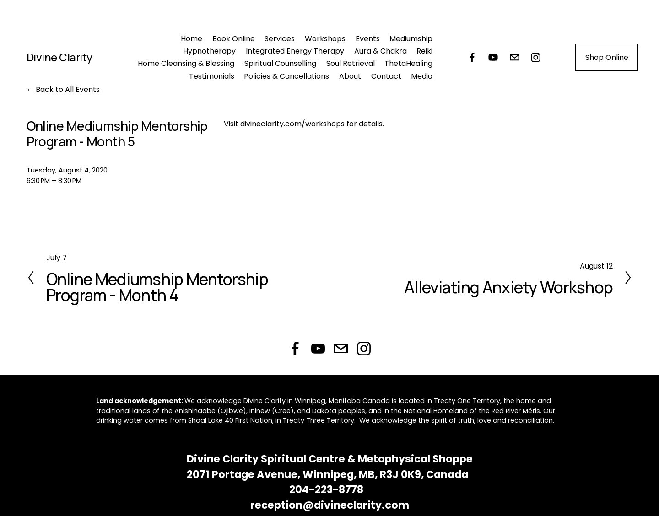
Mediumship (410, 38)
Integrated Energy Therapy (295, 51)
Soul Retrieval (350, 63)
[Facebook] (472, 57)
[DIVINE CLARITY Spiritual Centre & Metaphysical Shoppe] (493, 57)
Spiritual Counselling (280, 63)
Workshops (325, 38)
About (350, 76)
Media (421, 76)
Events (368, 38)
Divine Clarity (59, 56)
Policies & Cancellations (286, 76)
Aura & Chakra (380, 51)
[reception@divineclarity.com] (514, 57)
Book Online (233, 38)
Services (280, 38)
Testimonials (211, 76)
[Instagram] (535, 57)
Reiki (424, 51)
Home (191, 38)
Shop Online (606, 57)
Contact (386, 76)
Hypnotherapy (209, 51)
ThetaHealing (408, 63)
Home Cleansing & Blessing (186, 63)
